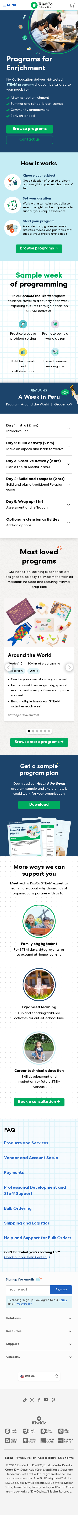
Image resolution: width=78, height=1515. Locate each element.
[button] (9, 5)
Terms (9, 1458)
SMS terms (66, 1458)
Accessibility (47, 1458)
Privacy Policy (25, 1458)
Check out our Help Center (27, 1257)
